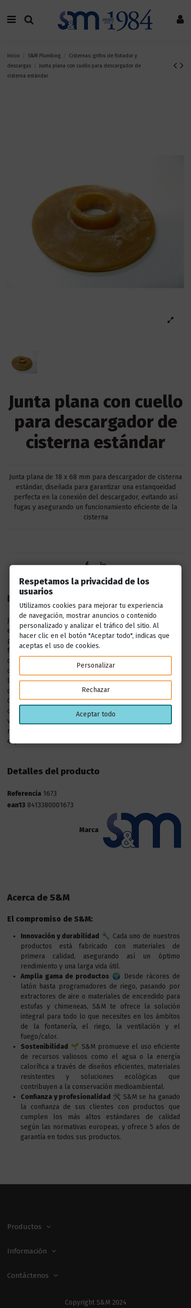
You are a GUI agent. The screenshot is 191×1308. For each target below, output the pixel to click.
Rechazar (96, 690)
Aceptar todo (96, 714)
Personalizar (95, 665)
